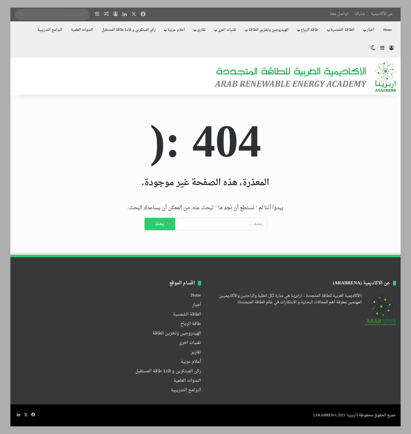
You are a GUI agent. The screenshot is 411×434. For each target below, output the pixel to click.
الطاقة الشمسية (342, 30)
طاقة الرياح (309, 30)
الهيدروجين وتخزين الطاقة (268, 30)
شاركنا (359, 14)
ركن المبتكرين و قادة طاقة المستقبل (129, 30)
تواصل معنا (339, 14)
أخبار (370, 30)
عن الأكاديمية (382, 14)
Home (387, 30)
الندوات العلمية (82, 30)
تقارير (201, 30)
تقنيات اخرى (227, 30)
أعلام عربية (176, 30)
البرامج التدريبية (49, 30)
